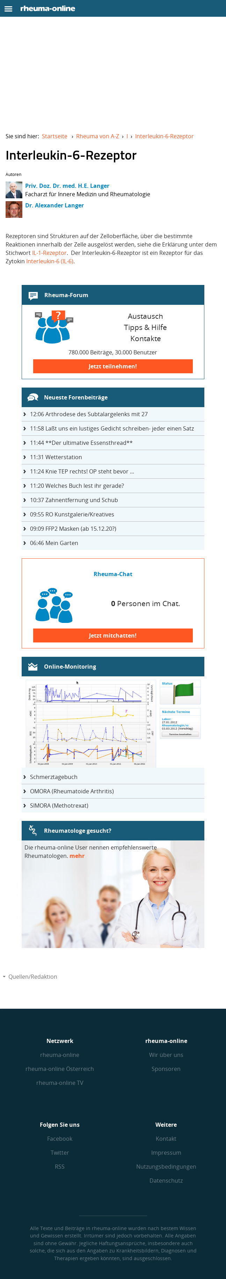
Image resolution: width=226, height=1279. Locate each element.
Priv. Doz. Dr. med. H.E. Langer (67, 186)
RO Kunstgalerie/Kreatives (72, 514)
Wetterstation (56, 457)
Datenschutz (166, 1180)
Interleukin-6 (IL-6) (49, 261)
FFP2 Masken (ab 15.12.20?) (73, 528)
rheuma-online (59, 1055)
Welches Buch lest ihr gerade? (77, 486)
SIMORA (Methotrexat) (59, 805)
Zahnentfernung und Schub (74, 500)
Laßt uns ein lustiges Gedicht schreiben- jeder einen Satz (112, 428)
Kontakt (166, 1138)
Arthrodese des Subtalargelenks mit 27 (89, 414)
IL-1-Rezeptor (49, 253)
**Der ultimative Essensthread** (81, 443)
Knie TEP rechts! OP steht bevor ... (82, 471)
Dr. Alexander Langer (54, 205)
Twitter (60, 1152)
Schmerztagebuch (54, 777)
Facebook (59, 1138)
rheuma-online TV (59, 1083)
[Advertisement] (113, 74)
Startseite (54, 136)
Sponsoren (166, 1069)
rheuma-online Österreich (59, 1069)
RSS (60, 1166)
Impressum (166, 1152)
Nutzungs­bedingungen (166, 1166)
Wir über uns (166, 1055)
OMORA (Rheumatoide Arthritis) (72, 791)
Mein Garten (54, 543)
